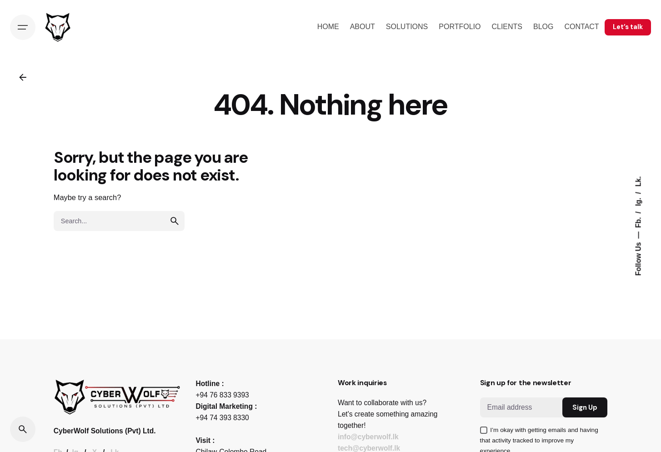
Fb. (638, 221)
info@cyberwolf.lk (368, 437)
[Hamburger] (22, 27)
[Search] (22, 429)
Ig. (638, 201)
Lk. (638, 181)
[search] (175, 221)
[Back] (22, 77)
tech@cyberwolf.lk (369, 448)
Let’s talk (628, 26)
